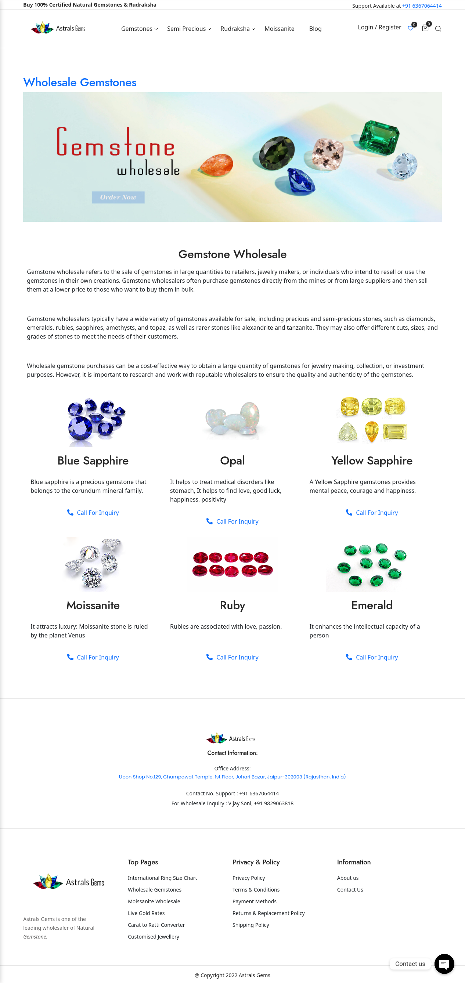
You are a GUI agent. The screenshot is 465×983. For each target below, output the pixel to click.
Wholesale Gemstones (79, 82)
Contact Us (350, 889)
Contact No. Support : (212, 793)
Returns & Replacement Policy (268, 913)
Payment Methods (254, 901)
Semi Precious (186, 29)
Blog (315, 29)
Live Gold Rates (146, 913)
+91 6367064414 (422, 5)
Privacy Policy (248, 877)
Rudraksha (235, 29)
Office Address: (232, 768)
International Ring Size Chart (162, 877)
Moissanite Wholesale (154, 901)
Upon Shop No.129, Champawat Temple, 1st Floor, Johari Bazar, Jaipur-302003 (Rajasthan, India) (232, 776)
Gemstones (136, 29)
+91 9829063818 (274, 803)
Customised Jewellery (153, 936)
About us (348, 877)
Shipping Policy (250, 924)
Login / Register (379, 27)
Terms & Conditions (256, 889)
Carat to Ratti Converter (156, 924)
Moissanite (279, 29)
